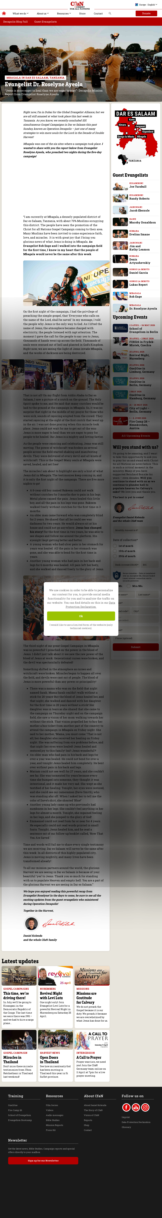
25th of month (127, 548)
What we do (19, 13)
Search (110, 14)
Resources (63, 13)
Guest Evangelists (45, 21)
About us (41, 13)
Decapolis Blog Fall (15, 21)
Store (82, 13)
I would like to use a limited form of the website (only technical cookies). (81, 626)
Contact (98, 13)
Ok (81, 616)
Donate (146, 13)
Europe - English (145, 4)
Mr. (121, 578)
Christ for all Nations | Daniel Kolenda (4, 14)
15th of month (127, 543)
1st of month (126, 538)
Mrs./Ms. (137, 578)
